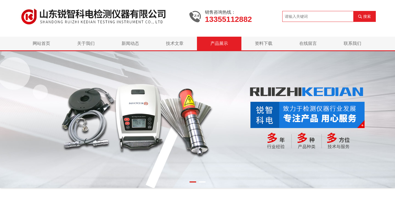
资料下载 (263, 43)
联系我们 (352, 43)
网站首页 (41, 43)
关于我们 (86, 43)
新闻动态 (130, 43)
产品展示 (219, 43)
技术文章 (175, 43)
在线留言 (308, 43)
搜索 (367, 16)
